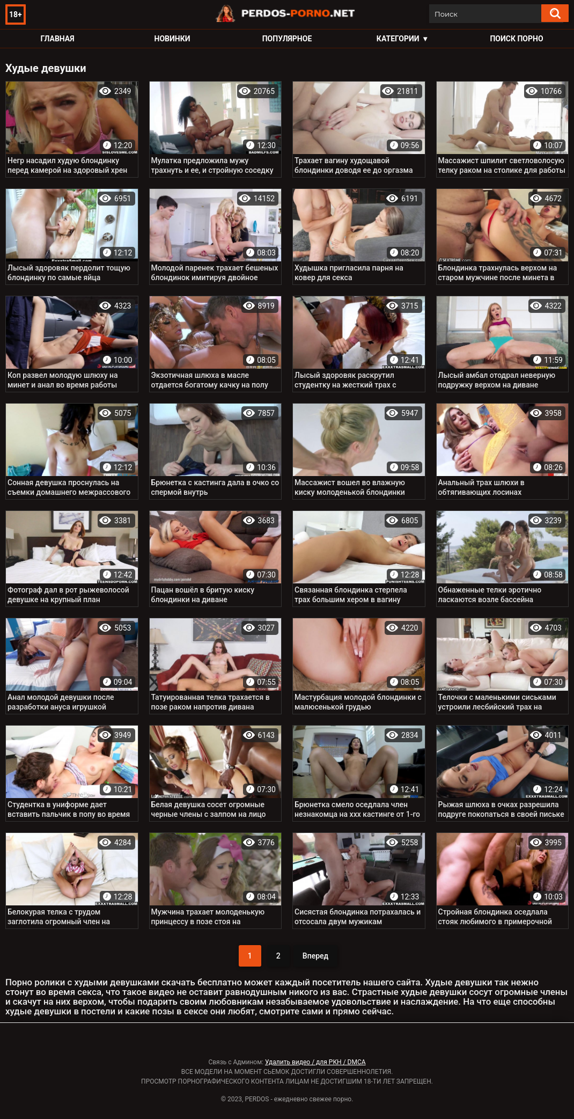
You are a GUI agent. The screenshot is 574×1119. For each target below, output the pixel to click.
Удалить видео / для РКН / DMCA (315, 1062)
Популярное (287, 38)
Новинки (172, 38)
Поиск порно (516, 38)
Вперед (315, 956)
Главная (57, 38)
